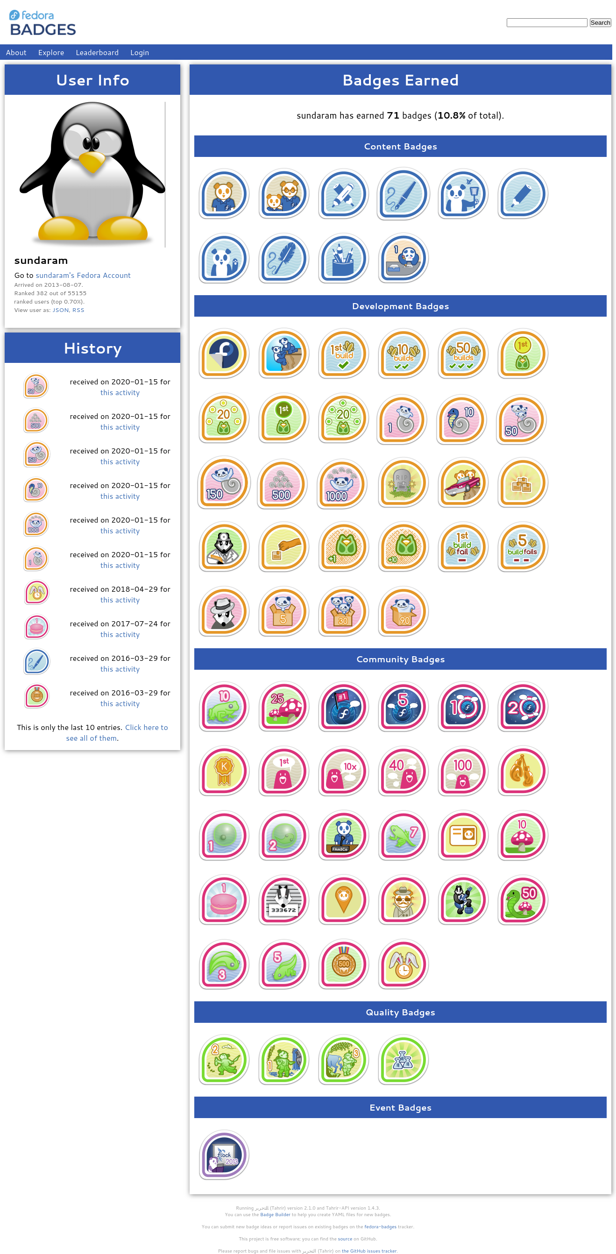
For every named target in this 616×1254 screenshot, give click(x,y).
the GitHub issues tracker (369, 1250)
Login (139, 52)
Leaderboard (97, 52)
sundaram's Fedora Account (83, 274)
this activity (120, 392)
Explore (51, 52)
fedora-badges (380, 1226)
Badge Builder (275, 1214)
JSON (60, 309)
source (345, 1238)
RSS (78, 309)
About (16, 52)
